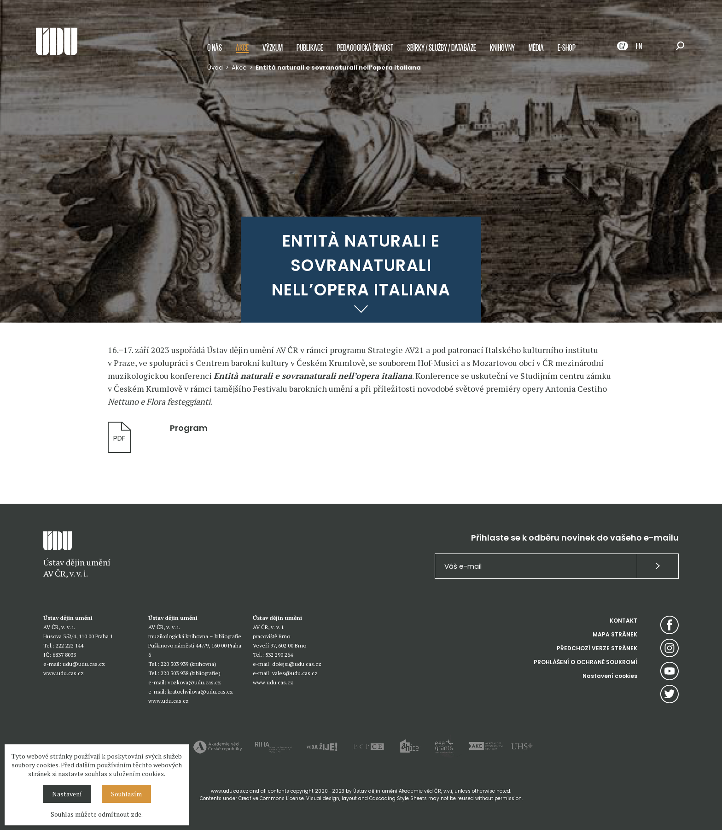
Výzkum (272, 47)
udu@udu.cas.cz (84, 663)
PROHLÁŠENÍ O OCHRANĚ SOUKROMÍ (585, 662)
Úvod (215, 67)
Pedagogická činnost (365, 47)
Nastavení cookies (609, 676)
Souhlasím (126, 793)
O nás (214, 47)
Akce (242, 47)
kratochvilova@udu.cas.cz (200, 691)
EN (639, 45)
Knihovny (502, 47)
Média (536, 47)
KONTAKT (623, 620)
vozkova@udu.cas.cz (194, 682)
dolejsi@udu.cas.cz (296, 663)
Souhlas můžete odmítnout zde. (97, 814)
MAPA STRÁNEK (615, 634)
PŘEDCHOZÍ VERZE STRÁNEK (597, 648)
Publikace (310, 47)
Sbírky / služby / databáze (441, 47)
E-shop (567, 47)
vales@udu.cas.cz (295, 673)
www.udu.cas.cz (63, 673)
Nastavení (67, 793)
